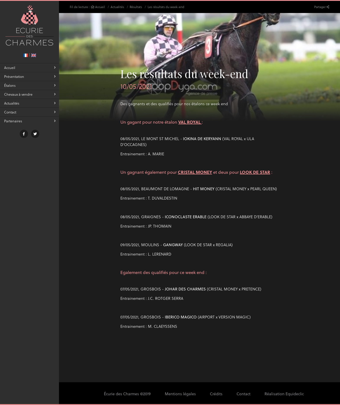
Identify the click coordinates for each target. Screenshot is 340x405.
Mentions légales (180, 394)
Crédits (216, 394)
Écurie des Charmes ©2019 (127, 394)
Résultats (136, 7)
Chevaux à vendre (30, 94)
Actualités (30, 103)
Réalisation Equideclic (284, 394)
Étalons (30, 85)
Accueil (30, 67)
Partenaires (30, 120)
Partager (321, 7)
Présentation (30, 76)
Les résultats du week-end (166, 7)
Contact (30, 112)
